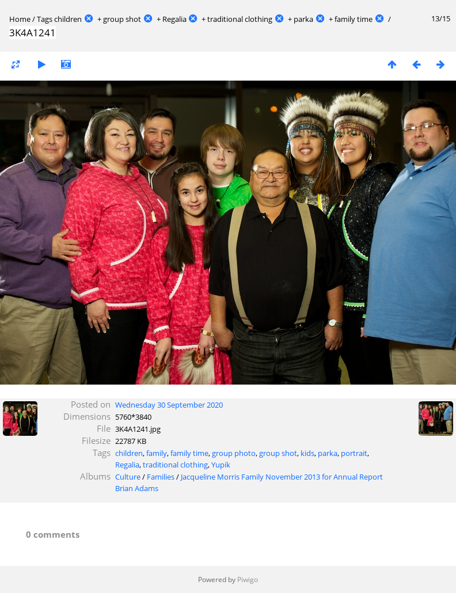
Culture (127, 477)
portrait (354, 453)
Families (160, 477)
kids (307, 453)
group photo (234, 453)
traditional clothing (239, 19)
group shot (122, 19)
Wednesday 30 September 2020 (169, 405)
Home (20, 19)
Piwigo (247, 579)
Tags (44, 19)
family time (354, 19)
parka (303, 19)
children (68, 19)
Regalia (174, 19)
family (156, 453)
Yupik (220, 464)
